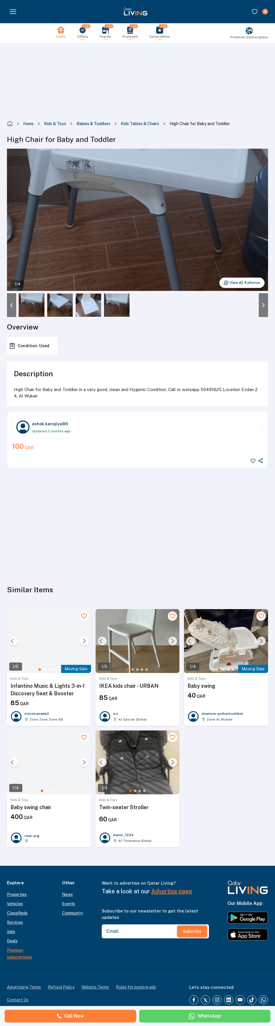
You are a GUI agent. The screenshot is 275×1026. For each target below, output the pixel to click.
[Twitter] (205, 1000)
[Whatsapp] (263, 1000)
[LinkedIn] (228, 1000)
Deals (12, 941)
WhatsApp (204, 1016)
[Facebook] (193, 1000)
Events (68, 903)
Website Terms (95, 987)
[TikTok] (251, 1000)
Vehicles (15, 903)
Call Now (70, 1016)
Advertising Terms (24, 987)
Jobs (11, 931)
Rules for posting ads (136, 987)
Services (15, 922)
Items (28, 123)
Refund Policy (61, 987)
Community (72, 913)
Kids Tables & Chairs (140, 123)
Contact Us (17, 1000)
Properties (17, 894)
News (67, 894)
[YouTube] (240, 1000)
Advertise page (171, 891)
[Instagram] (217, 1000)
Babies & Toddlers (93, 123)
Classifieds (17, 913)
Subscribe (192, 931)
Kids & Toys (55, 123)
